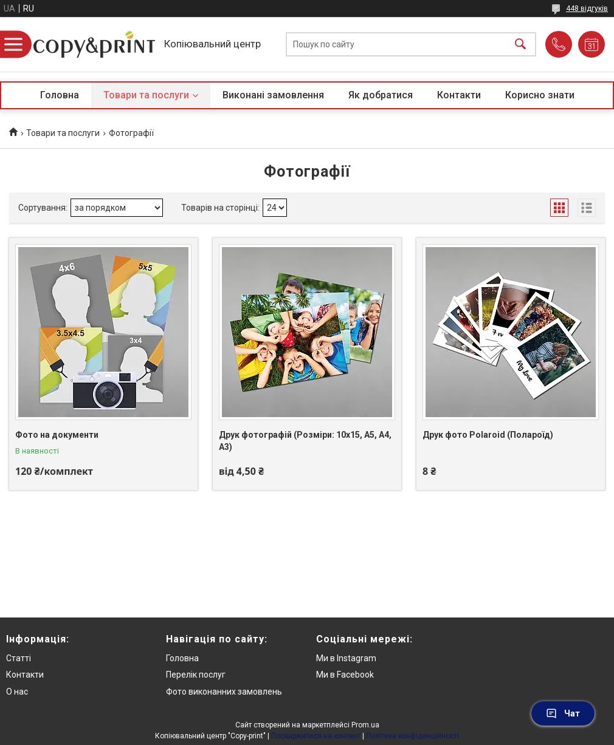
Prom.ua (365, 725)
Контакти (459, 95)
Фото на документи (56, 435)
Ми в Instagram (346, 658)
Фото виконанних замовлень (224, 691)
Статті (18, 658)
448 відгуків (587, 8)
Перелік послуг (196, 674)
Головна (59, 95)
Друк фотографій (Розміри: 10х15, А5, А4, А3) (305, 441)
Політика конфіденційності (412, 736)
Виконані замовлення (273, 95)
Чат (563, 713)
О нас (17, 691)
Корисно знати (539, 95)
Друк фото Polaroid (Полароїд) (488, 435)
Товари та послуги (146, 95)
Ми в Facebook (345, 674)
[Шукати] (520, 44)
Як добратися (380, 95)
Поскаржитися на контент (315, 736)
